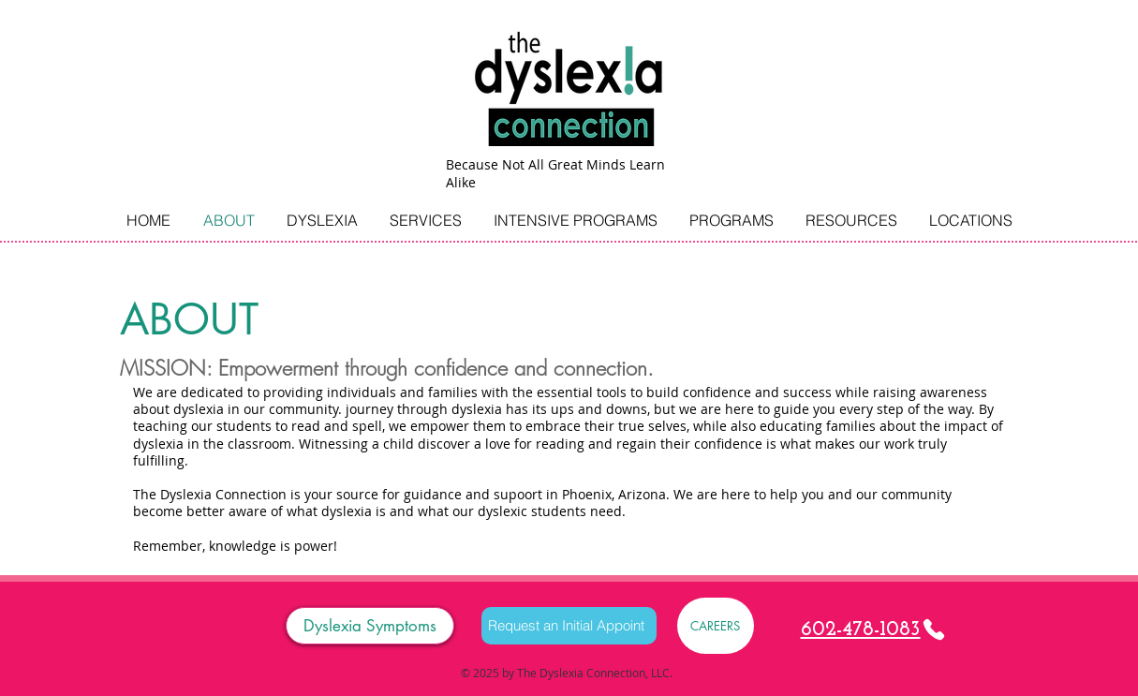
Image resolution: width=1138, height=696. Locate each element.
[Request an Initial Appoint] (569, 625)
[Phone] (934, 629)
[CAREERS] (715, 626)
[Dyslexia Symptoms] (370, 625)
